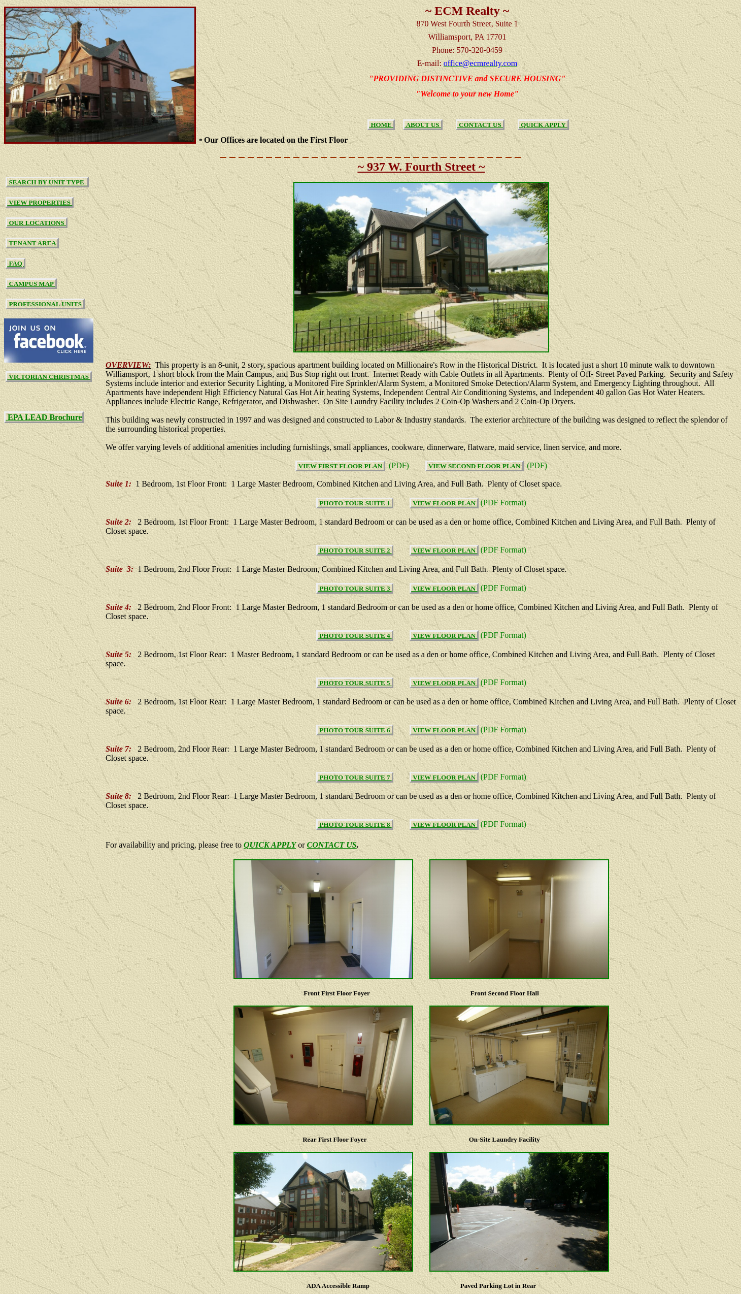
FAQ (15, 263)
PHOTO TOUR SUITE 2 (355, 550)
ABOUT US (423, 124)
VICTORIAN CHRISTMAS (48, 376)
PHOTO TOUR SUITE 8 (355, 824)
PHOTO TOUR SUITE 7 (355, 777)
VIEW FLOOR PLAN (444, 503)
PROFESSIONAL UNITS (45, 304)
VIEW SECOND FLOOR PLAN (474, 466)
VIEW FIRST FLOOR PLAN (340, 466)
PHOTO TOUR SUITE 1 (355, 503)
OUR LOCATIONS (36, 223)
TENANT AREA (32, 243)
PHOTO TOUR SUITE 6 (355, 730)
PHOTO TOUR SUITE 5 (355, 683)
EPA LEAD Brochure (44, 417)
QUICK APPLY (543, 124)
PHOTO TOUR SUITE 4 (355, 635)
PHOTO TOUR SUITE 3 (355, 588)
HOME (381, 124)
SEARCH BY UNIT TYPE (47, 182)
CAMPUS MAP (31, 283)
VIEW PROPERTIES (39, 202)
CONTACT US (480, 124)
